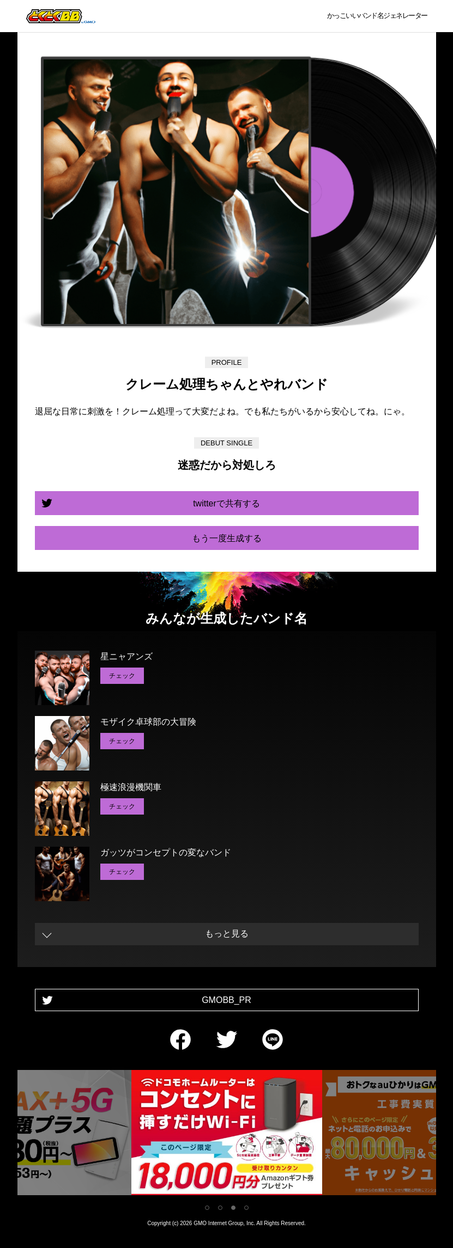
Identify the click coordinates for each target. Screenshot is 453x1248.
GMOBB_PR (226, 1000)
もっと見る (227, 933)
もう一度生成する (227, 538)
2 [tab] (220, 1207)
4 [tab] (246, 1207)
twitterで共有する (226, 503)
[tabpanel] (226, 1134)
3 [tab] (233, 1207)
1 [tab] (207, 1207)
